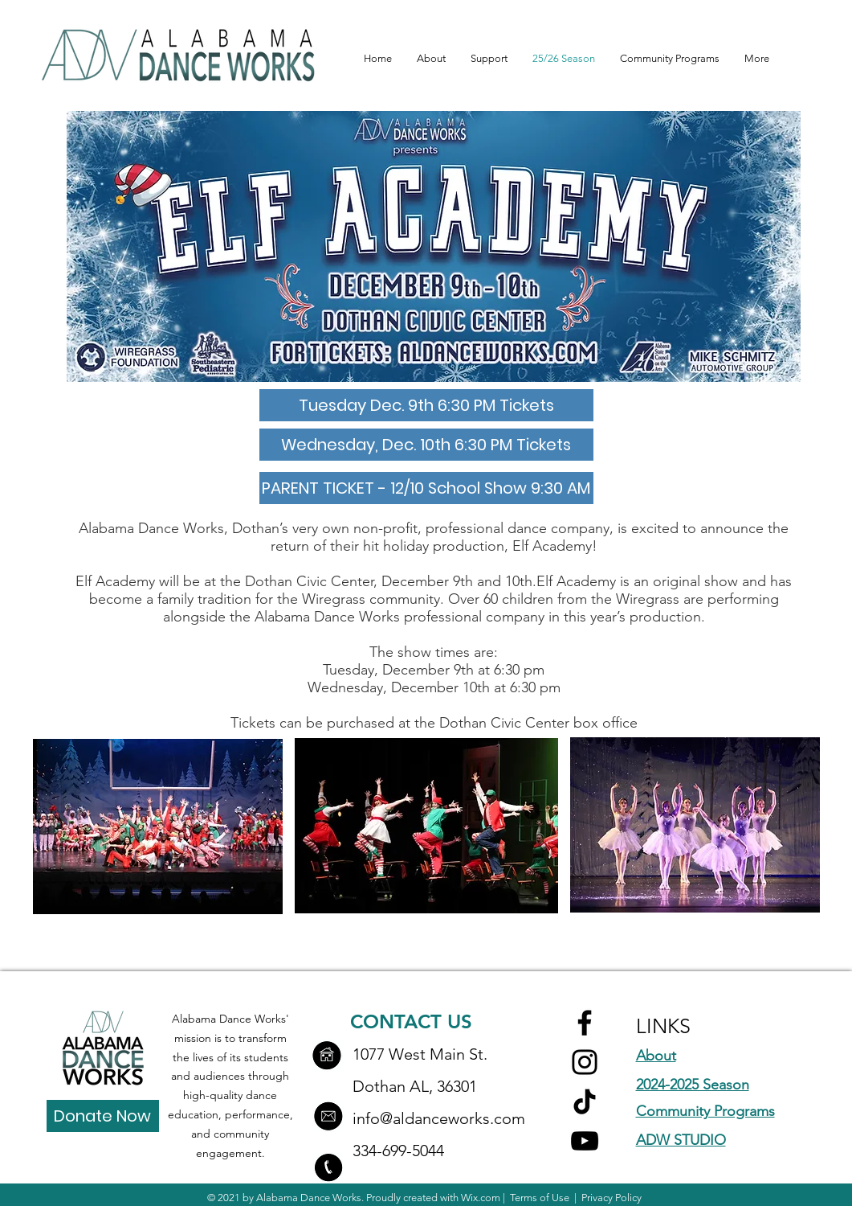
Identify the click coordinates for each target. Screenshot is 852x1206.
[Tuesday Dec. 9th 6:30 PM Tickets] (426, 405)
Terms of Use (539, 1198)
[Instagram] (584, 1062)
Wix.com (480, 1198)
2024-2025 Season (692, 1084)
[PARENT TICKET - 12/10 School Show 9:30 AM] (426, 488)
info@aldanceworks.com (439, 1118)
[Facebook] (584, 1023)
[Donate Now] (103, 1116)
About (656, 1055)
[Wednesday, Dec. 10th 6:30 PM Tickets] (426, 445)
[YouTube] (584, 1141)
